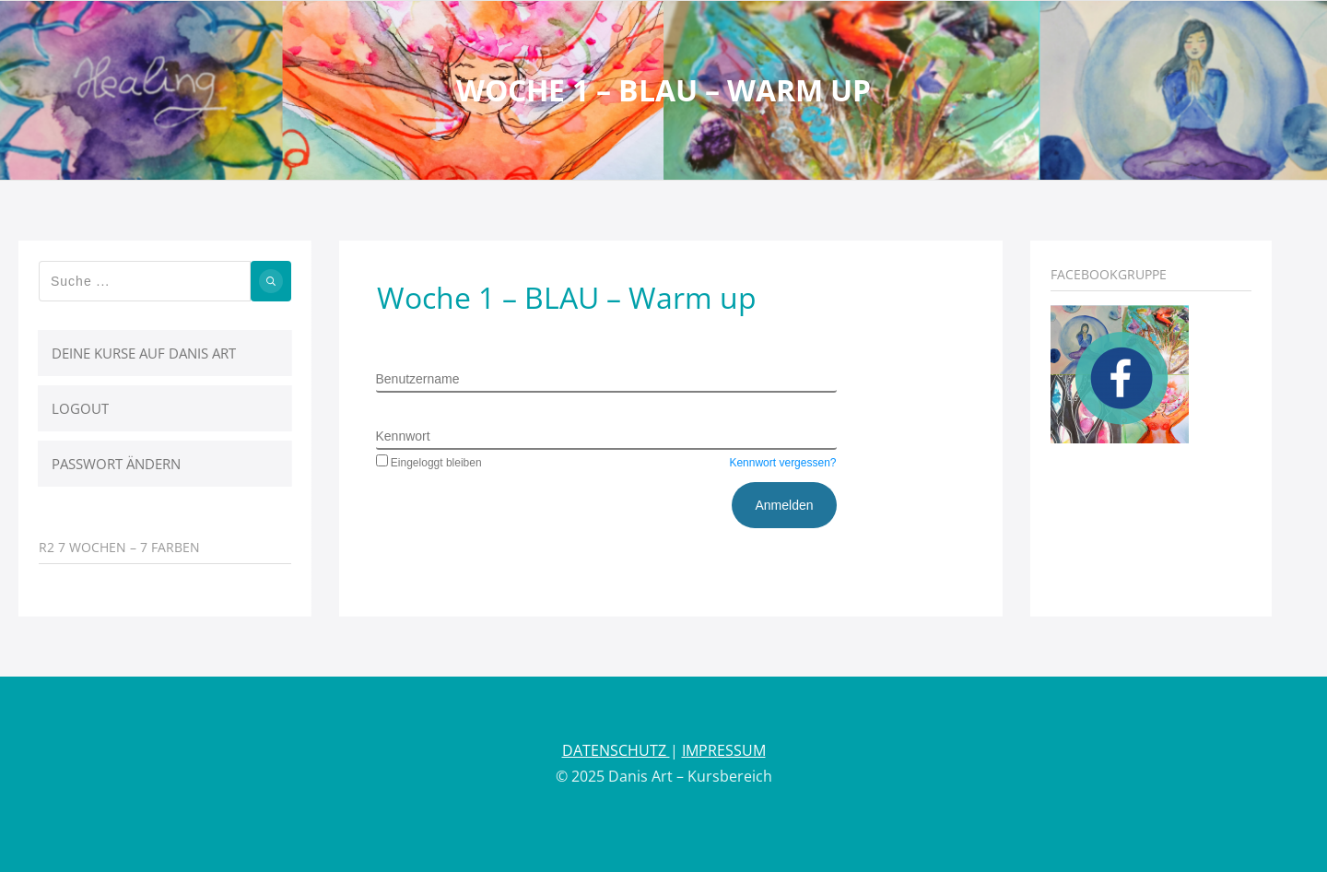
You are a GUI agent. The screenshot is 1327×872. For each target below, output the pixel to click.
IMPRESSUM (724, 750)
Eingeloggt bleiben (429, 462)
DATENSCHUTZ (616, 750)
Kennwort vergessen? (782, 462)
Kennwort (403, 436)
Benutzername (418, 378)
